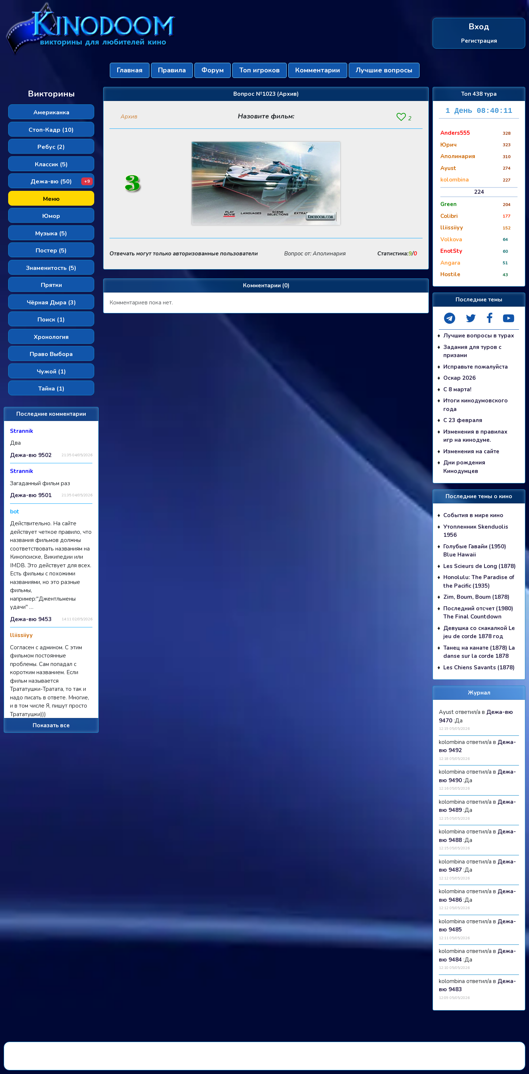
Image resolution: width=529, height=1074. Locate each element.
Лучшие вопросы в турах (478, 335)
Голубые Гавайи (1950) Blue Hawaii (474, 551)
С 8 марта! (457, 389)
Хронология (51, 337)
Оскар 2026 (459, 378)
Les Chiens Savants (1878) (479, 667)
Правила (172, 70)
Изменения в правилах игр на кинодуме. (475, 436)
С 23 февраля (462, 420)
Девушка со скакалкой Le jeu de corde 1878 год (479, 632)
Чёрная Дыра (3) (51, 302)
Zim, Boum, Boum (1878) (476, 597)
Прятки (51, 285)
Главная (129, 70)
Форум (212, 70)
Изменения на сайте (471, 451)
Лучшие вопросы (384, 70)
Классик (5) (51, 164)
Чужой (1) (51, 372)
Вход (479, 27)
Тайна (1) (51, 389)
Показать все (51, 725)
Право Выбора (51, 354)
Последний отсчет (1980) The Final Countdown (478, 613)
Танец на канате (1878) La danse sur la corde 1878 (479, 652)
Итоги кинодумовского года (475, 405)
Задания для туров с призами (472, 351)
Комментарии (317, 70)
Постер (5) (51, 251)
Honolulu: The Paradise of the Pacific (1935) (478, 582)
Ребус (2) (51, 147)
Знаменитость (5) (51, 268)
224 (479, 192)
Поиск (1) (51, 320)
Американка (51, 112)
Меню (51, 199)
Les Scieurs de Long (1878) (479, 566)
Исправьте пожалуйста (475, 366)
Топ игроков (259, 70)
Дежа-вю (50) (61, 181)
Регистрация (479, 40)
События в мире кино (473, 515)
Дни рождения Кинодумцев (464, 467)
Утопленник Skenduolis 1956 (475, 531)
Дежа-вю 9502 (31, 455)
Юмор (51, 216)
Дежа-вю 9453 (31, 619)
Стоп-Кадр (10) (51, 130)
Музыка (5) (51, 233)
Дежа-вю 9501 (31, 495)
